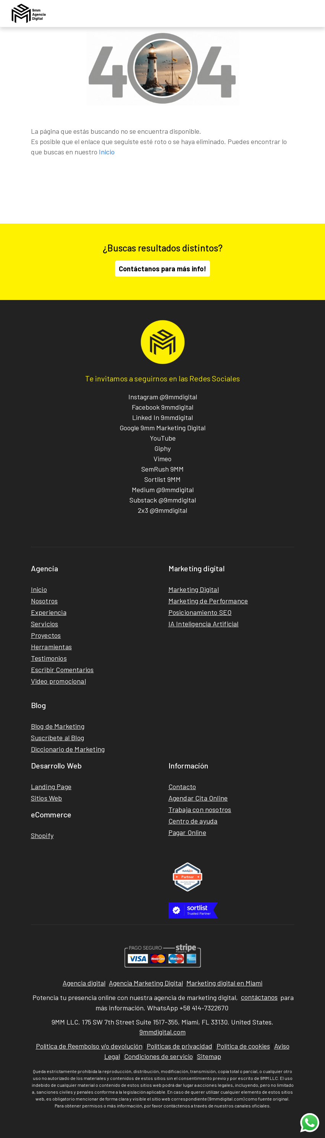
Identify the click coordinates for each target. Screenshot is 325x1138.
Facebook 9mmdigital (162, 407)
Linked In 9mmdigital (162, 417)
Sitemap (209, 1056)
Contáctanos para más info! (162, 268)
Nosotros (44, 601)
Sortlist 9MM (162, 479)
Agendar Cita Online (198, 798)
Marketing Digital (193, 589)
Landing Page (51, 786)
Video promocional (58, 681)
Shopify (42, 835)
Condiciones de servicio (158, 1056)
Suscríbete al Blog (57, 737)
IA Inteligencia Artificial (203, 623)
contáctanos (259, 997)
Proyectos (46, 635)
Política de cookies (243, 1046)
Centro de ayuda (193, 821)
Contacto (182, 786)
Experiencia (48, 612)
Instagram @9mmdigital (162, 396)
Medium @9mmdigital (163, 489)
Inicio (107, 152)
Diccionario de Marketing (68, 749)
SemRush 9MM (162, 469)
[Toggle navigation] (311, 13)
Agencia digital (84, 983)
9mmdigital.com (162, 1032)
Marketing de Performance (208, 601)
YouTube (163, 438)
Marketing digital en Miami (224, 983)
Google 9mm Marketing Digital (162, 427)
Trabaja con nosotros (199, 809)
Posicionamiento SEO (200, 612)
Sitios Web (46, 798)
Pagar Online (187, 832)
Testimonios (49, 658)
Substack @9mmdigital (162, 500)
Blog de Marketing (57, 726)
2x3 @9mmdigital (162, 510)
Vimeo (162, 458)
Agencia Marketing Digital (146, 983)
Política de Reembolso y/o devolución (89, 1046)
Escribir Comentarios (62, 669)
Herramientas (51, 646)
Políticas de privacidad (179, 1046)
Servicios (44, 623)
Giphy (162, 448)
